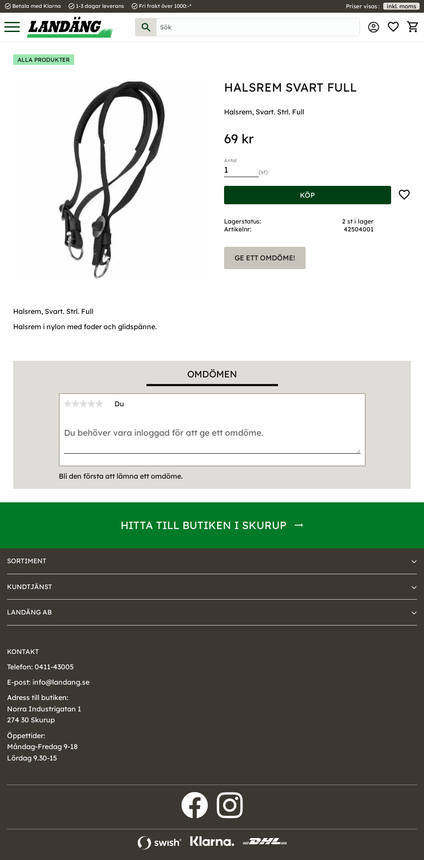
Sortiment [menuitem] (26, 561)
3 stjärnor (84, 404)
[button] (12, 27)
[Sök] (146, 27)
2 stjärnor (76, 404)
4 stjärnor (92, 404)
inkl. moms (401, 6)
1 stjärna (68, 404)
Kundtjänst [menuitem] (29, 587)
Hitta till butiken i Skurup (203, 525)
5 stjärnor (99, 404)
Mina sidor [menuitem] (373, 27)
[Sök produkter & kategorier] (258, 27)
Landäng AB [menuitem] (29, 612)
